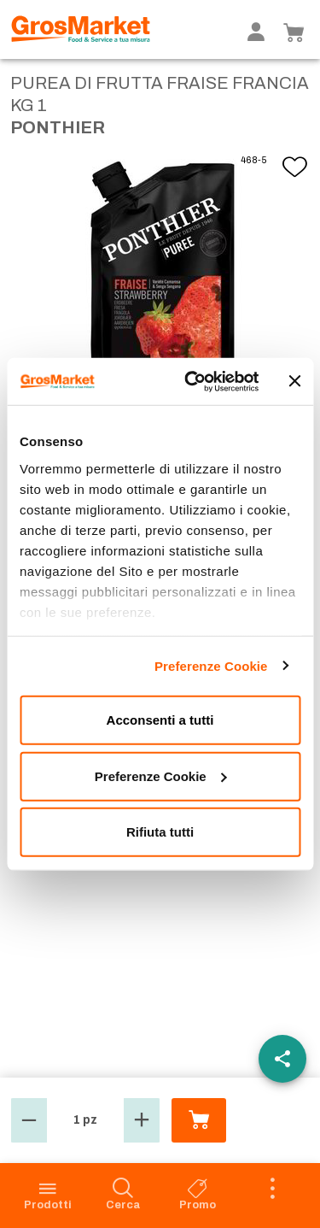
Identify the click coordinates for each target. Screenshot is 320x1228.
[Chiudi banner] (294, 381)
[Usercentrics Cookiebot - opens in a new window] (192, 381)
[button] (29, 1120)
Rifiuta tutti (160, 832)
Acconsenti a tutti (160, 720)
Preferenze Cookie (211, 665)
